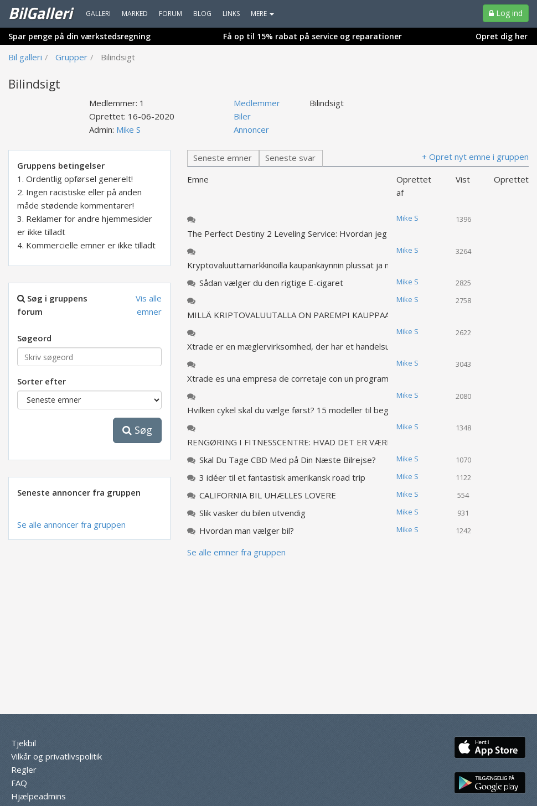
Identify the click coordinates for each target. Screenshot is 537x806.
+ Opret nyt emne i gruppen (475, 156)
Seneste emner (222, 157)
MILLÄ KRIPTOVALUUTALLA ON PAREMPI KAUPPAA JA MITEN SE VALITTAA (298, 314)
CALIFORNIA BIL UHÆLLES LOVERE (267, 495)
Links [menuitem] (231, 13)
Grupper (71, 57)
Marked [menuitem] (135, 13)
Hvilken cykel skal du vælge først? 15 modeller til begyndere (298, 409)
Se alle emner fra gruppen (236, 552)
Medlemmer (257, 102)
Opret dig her (502, 36)
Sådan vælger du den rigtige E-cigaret (271, 282)
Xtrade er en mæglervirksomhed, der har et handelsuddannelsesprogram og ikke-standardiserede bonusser (298, 346)
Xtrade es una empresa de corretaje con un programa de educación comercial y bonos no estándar (298, 378)
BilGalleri (40, 13)
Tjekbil (23, 742)
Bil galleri (25, 57)
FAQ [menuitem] (19, 782)
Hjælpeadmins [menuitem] (38, 796)
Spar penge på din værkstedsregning (79, 36)
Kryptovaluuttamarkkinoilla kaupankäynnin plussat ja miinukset (298, 265)
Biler (242, 116)
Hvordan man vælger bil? (246, 530)
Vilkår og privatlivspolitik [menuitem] (56, 756)
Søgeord (34, 338)
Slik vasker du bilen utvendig (252, 512)
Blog (202, 13)
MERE (262, 13)
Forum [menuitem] (170, 13)
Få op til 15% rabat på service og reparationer (312, 36)
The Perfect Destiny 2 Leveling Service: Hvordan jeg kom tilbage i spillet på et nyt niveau (298, 233)
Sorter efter (41, 381)
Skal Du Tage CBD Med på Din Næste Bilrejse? (287, 459)
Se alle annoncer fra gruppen (71, 524)
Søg (137, 429)
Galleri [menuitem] (98, 13)
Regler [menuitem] (24, 769)
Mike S (128, 129)
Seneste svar (290, 157)
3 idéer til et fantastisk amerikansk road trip (282, 477)
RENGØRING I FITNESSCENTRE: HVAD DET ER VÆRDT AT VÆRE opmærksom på (298, 442)
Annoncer (251, 129)
